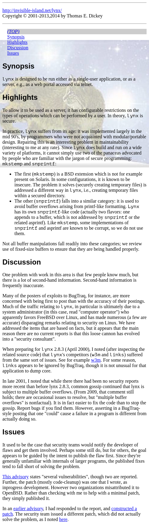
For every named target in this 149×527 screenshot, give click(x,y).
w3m (96, 360)
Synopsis (16, 36)
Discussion (17, 47)
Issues (13, 53)
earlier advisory (28, 508)
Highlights (17, 42)
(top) (13, 31)
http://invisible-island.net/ (27, 10)
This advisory (15, 476)
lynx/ (57, 10)
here (63, 519)
